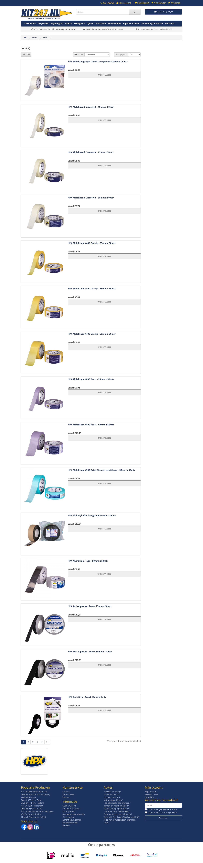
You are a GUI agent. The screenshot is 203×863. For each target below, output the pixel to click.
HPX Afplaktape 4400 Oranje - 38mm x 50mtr (92, 288)
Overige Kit (79, 23)
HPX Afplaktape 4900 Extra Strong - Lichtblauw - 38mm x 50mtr (101, 470)
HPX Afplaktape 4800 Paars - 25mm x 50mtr (91, 379)
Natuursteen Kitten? (113, 800)
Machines (169, 23)
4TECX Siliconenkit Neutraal (34, 791)
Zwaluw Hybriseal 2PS (31, 808)
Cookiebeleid (68, 817)
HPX (45, 37)
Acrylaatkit (43, 23)
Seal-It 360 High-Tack (31, 800)
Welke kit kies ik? (111, 794)
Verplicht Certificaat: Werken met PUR (121, 817)
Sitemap (66, 797)
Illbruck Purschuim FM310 (33, 817)
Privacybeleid (68, 811)
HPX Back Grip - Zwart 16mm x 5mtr (87, 697)
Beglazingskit (56, 23)
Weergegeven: (121, 54)
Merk (34, 37)
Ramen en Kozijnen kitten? (116, 805)
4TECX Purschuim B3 (31, 814)
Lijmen (90, 23)
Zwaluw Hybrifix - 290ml (32, 803)
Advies (108, 787)
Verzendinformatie (71, 808)
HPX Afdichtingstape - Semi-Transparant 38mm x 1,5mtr (98, 61)
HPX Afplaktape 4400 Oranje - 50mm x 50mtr (92, 333)
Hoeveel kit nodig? (112, 791)
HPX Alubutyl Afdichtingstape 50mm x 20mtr (92, 515)
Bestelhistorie (151, 794)
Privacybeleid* (170, 812)
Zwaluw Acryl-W (28, 797)
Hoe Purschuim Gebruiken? (116, 811)
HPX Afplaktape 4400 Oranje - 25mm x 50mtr (92, 243)
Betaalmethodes (70, 822)
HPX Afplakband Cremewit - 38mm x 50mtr (91, 197)
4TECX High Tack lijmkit (32, 805)
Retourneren (68, 794)
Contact (66, 791)
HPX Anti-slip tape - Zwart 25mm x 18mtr (90, 606)
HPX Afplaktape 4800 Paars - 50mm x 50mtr (91, 424)
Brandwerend (114, 23)
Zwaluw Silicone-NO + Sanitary (35, 794)
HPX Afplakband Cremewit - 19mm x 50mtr (91, 106)
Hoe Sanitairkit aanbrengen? (117, 803)
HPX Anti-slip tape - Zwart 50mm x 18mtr (90, 651)
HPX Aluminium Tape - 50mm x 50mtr (88, 560)
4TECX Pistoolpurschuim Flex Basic (37, 811)
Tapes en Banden (131, 23)
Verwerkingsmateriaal (152, 23)
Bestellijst (149, 797)
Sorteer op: (78, 54)
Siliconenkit (30, 23)
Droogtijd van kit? (112, 797)
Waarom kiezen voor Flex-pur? (118, 814)
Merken (66, 825)
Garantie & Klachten (71, 819)
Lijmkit (68, 23)
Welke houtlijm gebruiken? (116, 808)
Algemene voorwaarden (73, 814)
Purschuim (100, 23)
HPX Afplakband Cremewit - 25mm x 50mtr (91, 152)
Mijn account (151, 791)
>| (47, 742)
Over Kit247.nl (69, 805)
